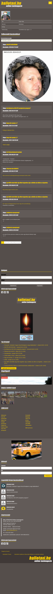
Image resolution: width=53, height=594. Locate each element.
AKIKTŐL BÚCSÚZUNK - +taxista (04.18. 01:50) (15, 347)
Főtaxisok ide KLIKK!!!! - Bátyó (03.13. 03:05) (14, 351)
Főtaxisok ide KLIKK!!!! (12, 168)
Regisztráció (39, 285)
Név (2, 470)
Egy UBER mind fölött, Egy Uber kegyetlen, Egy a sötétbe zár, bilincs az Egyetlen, (27, 183)
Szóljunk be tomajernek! (12, 212)
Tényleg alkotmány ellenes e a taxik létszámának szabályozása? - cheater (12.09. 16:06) (25, 365)
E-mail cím (3, 465)
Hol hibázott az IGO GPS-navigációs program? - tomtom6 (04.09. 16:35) (21, 349)
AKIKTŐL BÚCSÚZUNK (11, 44)
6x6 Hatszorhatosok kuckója (14, 152)
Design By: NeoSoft (5, 551)
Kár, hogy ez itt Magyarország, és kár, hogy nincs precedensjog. (17, 203)
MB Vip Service (29, 427)
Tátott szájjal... (6, 144)
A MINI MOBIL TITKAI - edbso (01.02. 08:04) (14, 355)
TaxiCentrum (28, 425)
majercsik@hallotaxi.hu (11, 530)
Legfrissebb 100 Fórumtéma (8, 368)
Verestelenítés (9, 509)
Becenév (3, 274)
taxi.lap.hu (3, 430)
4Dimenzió (3, 415)
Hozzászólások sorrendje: (6, 38)
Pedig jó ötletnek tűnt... (9, 130)
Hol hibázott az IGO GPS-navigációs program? (18, 108)
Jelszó (2, 280)
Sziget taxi (3, 425)
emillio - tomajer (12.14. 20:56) (11, 359)
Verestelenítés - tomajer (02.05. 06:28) (13, 353)
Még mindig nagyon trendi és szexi (10, 189)
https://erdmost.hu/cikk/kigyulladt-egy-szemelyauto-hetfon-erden (17, 175)
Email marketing (4, 475)
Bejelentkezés (13, 285)
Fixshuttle (27, 415)
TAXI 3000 (27, 423)
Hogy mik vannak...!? (11, 123)
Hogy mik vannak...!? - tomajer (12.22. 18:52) (14, 357)
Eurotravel (3, 423)
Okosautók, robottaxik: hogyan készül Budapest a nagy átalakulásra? (22, 486)
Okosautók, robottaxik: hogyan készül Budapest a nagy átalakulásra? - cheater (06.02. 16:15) (26, 345)
